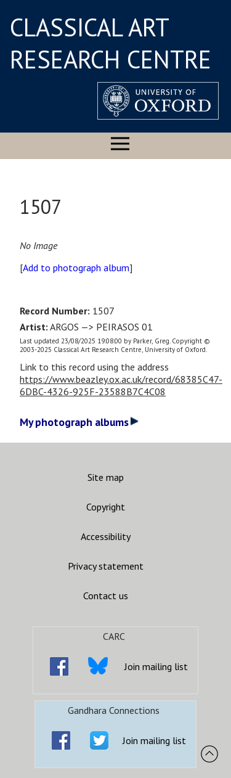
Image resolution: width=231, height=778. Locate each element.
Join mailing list (156, 666)
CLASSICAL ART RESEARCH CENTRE (110, 43)
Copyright (105, 507)
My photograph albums (79, 422)
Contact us (105, 595)
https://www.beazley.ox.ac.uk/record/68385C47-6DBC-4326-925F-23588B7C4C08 (121, 385)
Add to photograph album (76, 267)
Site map (105, 477)
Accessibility (106, 536)
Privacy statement (106, 566)
